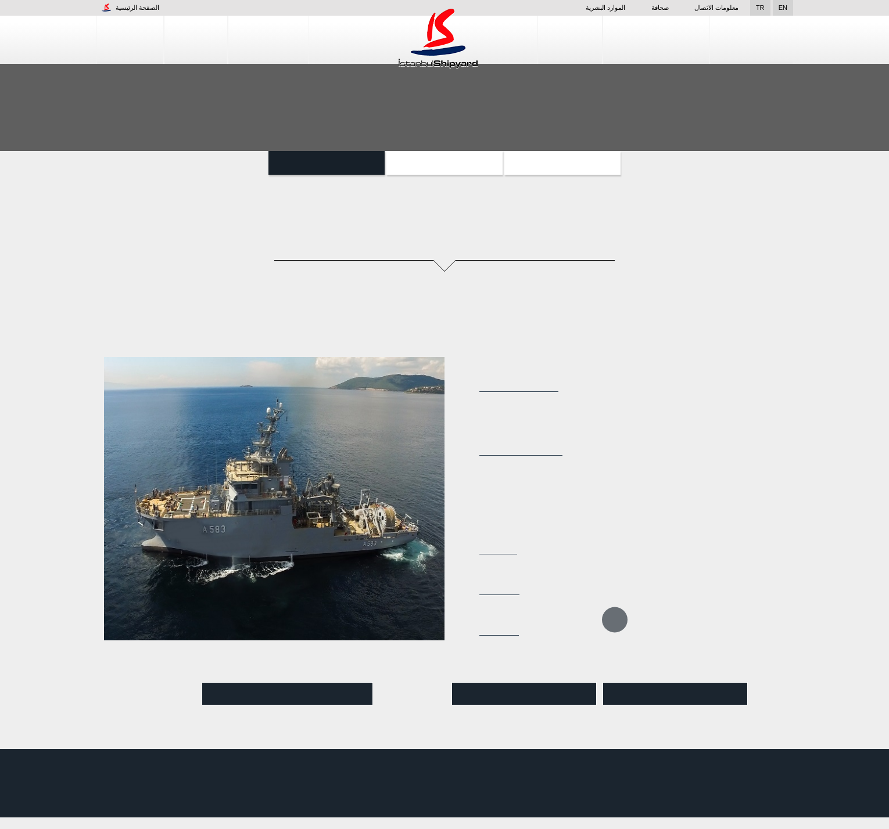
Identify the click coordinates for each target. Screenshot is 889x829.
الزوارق (444, 162)
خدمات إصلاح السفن (656, 39)
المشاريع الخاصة (562, 162)
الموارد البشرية (589, 7)
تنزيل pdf (675, 694)
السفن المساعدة (326, 162)
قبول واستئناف (829, 811)
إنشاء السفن (268, 39)
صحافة (653, 7)
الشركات (129, 39)
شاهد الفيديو (287, 694)
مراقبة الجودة (751, 39)
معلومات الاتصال (716, 7)
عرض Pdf (524, 694)
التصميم (570, 39)
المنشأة (196, 39)
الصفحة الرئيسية (130, 7)
